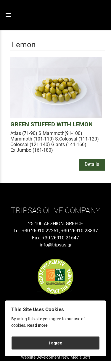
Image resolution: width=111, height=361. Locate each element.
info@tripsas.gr (56, 245)
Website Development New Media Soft (55, 357)
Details (92, 164)
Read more (37, 325)
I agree (55, 343)
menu (8, 15)
